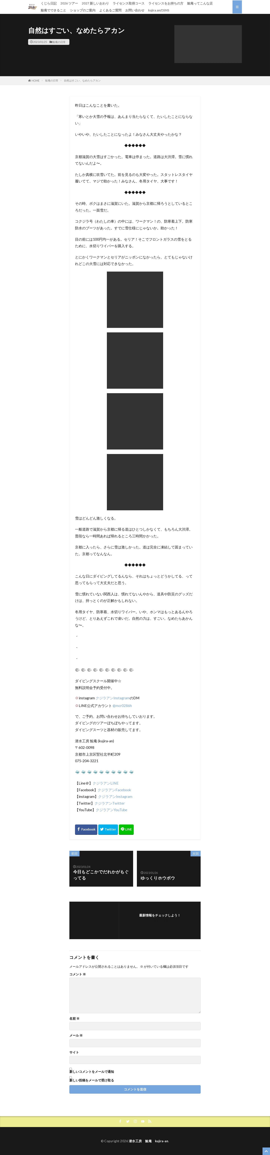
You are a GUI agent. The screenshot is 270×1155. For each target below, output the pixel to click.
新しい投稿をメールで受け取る (91, 1080)
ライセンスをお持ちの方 (165, 3)
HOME (36, 80)
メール (76, 1035)
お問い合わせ (134, 10)
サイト (74, 1052)
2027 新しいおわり (95, 3)
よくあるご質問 (110, 10)
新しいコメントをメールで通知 (91, 1072)
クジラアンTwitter (109, 803)
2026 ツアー (69, 3)
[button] (208, 44)
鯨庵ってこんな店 (200, 3)
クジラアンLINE (106, 783)
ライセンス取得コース (129, 3)
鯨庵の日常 (59, 42)
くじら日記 (49, 3)
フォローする (159, 921)
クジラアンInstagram (113, 698)
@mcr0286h (122, 705)
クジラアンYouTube (111, 810)
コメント (77, 974)
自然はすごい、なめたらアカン (82, 80)
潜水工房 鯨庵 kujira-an (148, 1141)
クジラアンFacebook (114, 790)
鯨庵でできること (53, 10)
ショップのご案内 (82, 10)
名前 (74, 1018)
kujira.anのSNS (158, 10)
